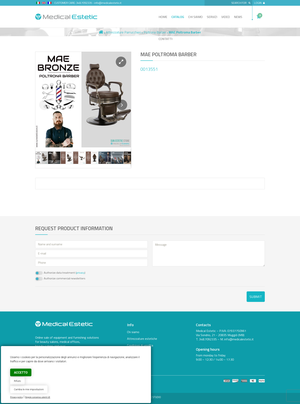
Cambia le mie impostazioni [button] (29, 389)
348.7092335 (84, 3)
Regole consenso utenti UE (37, 397)
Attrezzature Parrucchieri (123, 32)
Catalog (177, 17)
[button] (121, 62)
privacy (80, 273)
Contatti (165, 39)
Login (259, 3)
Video (225, 17)
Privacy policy (16, 397)
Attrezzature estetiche (142, 338)
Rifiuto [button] (17, 381)
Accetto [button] (21, 372)
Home (163, 17)
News (238, 17)
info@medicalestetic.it (107, 3)
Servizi (212, 17)
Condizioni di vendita (140, 345)
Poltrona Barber (155, 32)
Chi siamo (195, 17)
